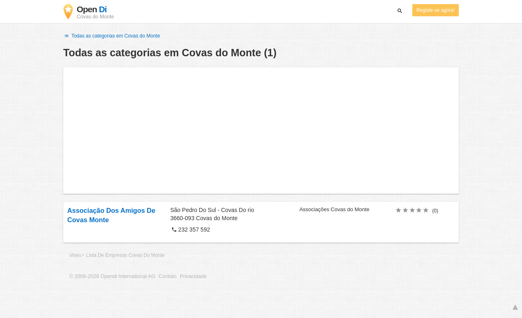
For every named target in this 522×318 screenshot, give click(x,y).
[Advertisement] (261, 130)
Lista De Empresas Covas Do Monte (125, 255)
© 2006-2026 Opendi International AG (112, 276)
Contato (168, 276)
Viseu (75, 255)
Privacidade (193, 276)
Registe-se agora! (435, 10)
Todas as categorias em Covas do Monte (111, 36)
